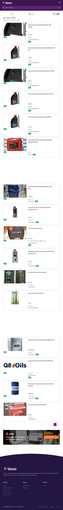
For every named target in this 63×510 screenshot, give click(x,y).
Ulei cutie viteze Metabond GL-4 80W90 (41, 117)
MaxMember (26, 486)
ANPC (58, 507)
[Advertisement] (31, 170)
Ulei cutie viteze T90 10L (36, 228)
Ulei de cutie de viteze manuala (38, 272)
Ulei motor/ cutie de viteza (37, 293)
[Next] (58, 424)
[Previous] (52, 424)
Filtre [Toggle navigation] (12, 14)
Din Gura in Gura (7, 492)
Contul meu (6, 490)
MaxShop (25, 488)
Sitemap (52, 507)
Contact (45, 486)
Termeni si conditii (42, 507)
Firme (4, 486)
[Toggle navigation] (60, 2)
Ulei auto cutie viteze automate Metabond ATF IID (38, 49)
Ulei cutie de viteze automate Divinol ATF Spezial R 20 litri (40, 141)
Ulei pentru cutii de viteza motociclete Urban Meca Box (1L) (40, 252)
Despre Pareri (6, 494)
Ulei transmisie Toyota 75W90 (38, 405)
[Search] (28, 7)
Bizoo (8, 507)
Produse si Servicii (8, 488)
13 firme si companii (15, 20)
